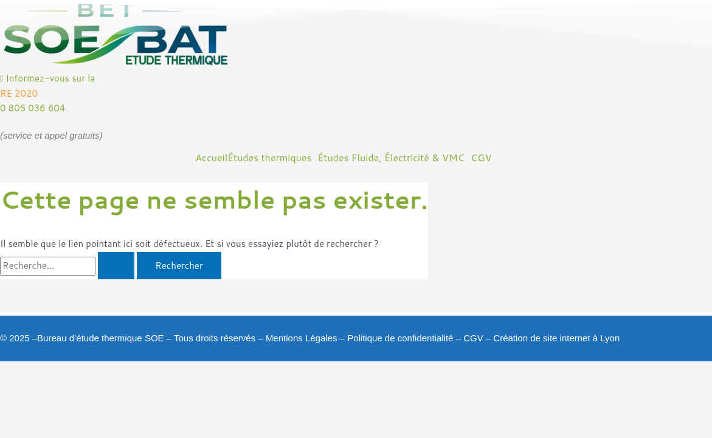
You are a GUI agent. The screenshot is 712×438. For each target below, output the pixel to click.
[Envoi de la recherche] (116, 265)
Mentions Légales (301, 338)
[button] (272, 157)
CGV (473, 338)
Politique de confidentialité (400, 338)
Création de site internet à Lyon (556, 338)
